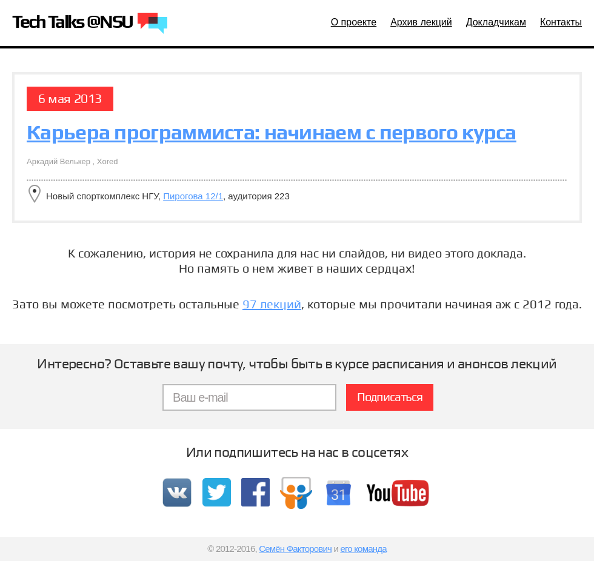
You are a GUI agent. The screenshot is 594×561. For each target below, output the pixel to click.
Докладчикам (496, 22)
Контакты (561, 22)
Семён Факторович (295, 548)
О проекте (353, 22)
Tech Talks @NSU (89, 24)
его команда (363, 548)
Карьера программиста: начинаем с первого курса (271, 132)
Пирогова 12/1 (193, 196)
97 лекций (271, 304)
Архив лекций (421, 22)
